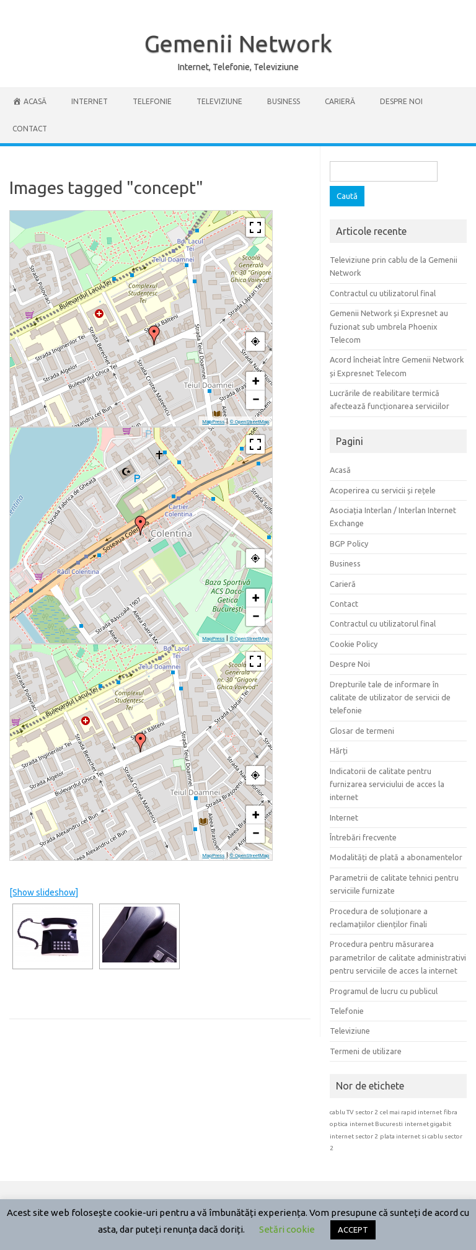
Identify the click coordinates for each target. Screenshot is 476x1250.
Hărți (339, 750)
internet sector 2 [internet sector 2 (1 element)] (354, 1136)
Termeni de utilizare (366, 1051)
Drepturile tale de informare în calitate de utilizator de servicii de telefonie (390, 697)
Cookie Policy (353, 644)
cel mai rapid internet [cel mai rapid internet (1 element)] (411, 1112)
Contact (29, 129)
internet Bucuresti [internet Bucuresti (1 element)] (376, 1123)
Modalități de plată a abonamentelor (396, 857)
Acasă (340, 469)
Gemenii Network (238, 43)
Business (283, 101)
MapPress (213, 422)
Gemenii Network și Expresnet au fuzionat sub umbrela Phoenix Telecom (389, 326)
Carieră (340, 101)
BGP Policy (349, 543)
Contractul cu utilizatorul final (383, 293)
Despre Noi (401, 101)
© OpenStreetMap (249, 422)
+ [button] (256, 381)
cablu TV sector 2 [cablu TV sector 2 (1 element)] (354, 1112)
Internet (89, 101)
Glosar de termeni (362, 730)
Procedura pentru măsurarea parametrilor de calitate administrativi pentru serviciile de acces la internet (398, 957)
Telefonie (152, 101)
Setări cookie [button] (287, 1229)
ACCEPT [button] (353, 1229)
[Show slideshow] (43, 892)
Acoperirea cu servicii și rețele (383, 490)
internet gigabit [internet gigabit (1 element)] (428, 1123)
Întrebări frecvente (363, 837)
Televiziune (219, 101)
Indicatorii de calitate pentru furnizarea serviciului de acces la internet (387, 784)
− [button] (256, 399)
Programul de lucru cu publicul (384, 991)
